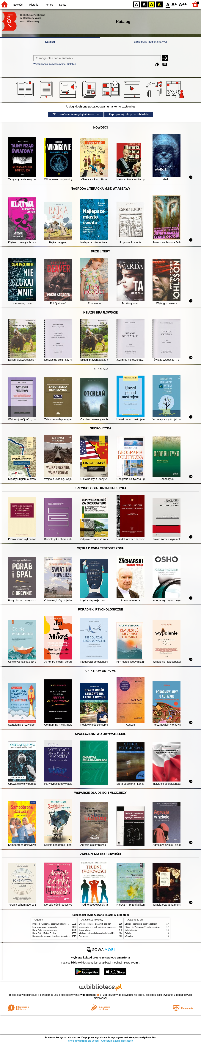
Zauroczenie (84, 936)
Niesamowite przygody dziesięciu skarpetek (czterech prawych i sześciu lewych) (65, 936)
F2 (183, 4)
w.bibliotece (89, 994)
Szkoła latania (84, 930)
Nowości (18, 4)
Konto (62, 4)
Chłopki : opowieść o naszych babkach (95, 924)
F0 (167, 4)
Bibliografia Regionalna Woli (150, 41)
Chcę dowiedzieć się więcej (83, 1040)
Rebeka (128, 933)
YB (151, 4)
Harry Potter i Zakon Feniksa (44, 933)
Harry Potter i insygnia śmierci (44, 930)
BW (144, 4)
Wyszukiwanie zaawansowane (49, 64)
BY (159, 4)
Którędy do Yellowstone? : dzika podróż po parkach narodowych (151, 927)
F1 (174, 4)
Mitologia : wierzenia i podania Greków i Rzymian (52, 924)
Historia (33, 4)
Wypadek (129, 936)
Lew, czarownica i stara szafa (44, 927)
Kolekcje (71, 64)
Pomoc (49, 4)
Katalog (50, 41)
